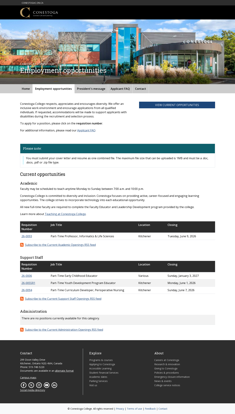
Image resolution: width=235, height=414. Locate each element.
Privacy (120, 408)
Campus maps (28, 377)
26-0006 (26, 276)
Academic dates (98, 376)
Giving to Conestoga (165, 368)
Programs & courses (101, 360)
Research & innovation (167, 364)
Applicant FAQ (120, 89)
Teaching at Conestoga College (65, 214)
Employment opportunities (53, 89)
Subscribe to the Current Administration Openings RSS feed (64, 330)
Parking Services (98, 381)
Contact (140, 89)
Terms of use (134, 408)
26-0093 (26, 236)
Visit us (93, 385)
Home (26, 89)
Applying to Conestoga (102, 364)
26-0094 (26, 290)
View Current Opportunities (177, 105)
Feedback (150, 408)
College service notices (167, 385)
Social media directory (32, 390)
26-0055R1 (28, 283)
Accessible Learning (100, 368)
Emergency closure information (172, 376)
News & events (163, 381)
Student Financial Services (103, 372)
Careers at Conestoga (166, 360)
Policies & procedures (166, 372)
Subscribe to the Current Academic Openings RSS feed (60, 245)
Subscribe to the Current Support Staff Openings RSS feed (63, 299)
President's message (91, 89)
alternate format (64, 370)
